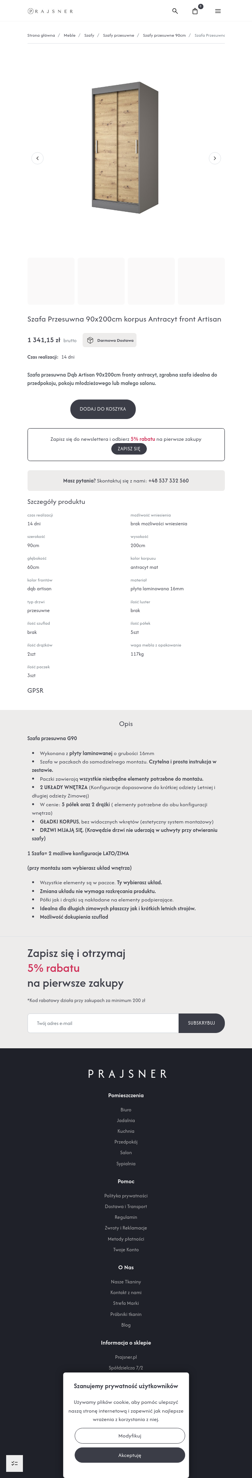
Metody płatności (126, 1239)
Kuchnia (125, 1131)
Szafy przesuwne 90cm (164, 35)
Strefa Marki (126, 1303)
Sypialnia (125, 1163)
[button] (175, 10)
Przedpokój (126, 1142)
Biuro (125, 1109)
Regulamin (126, 1217)
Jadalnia (126, 1120)
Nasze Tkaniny (126, 1281)
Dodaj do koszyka (103, 409)
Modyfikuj (129, 1435)
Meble (70, 35)
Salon (126, 1152)
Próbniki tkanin (126, 1314)
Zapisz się (129, 448)
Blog (126, 1325)
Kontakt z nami (126, 1292)
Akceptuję (129, 1455)
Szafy (89, 35)
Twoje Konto (126, 1249)
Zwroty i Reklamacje (126, 1228)
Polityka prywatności (126, 1195)
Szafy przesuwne (119, 35)
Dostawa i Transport (126, 1206)
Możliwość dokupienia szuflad (74, 917)
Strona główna (41, 35)
